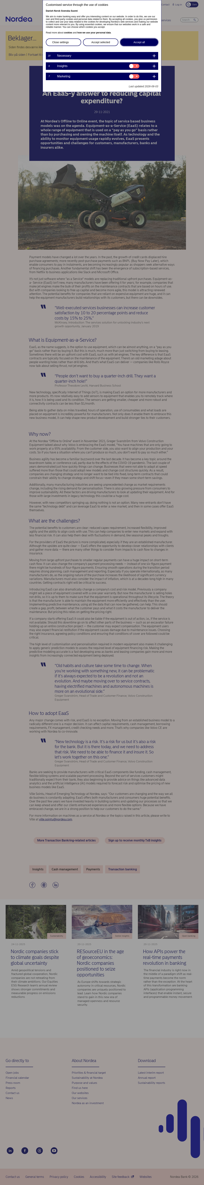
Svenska (65, 11)
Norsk (57, 11)
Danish (49, 11)
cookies (68, 32)
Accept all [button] (139, 42)
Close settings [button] (60, 42)
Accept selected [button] (100, 42)
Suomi (74, 11)
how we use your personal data (94, 32)
